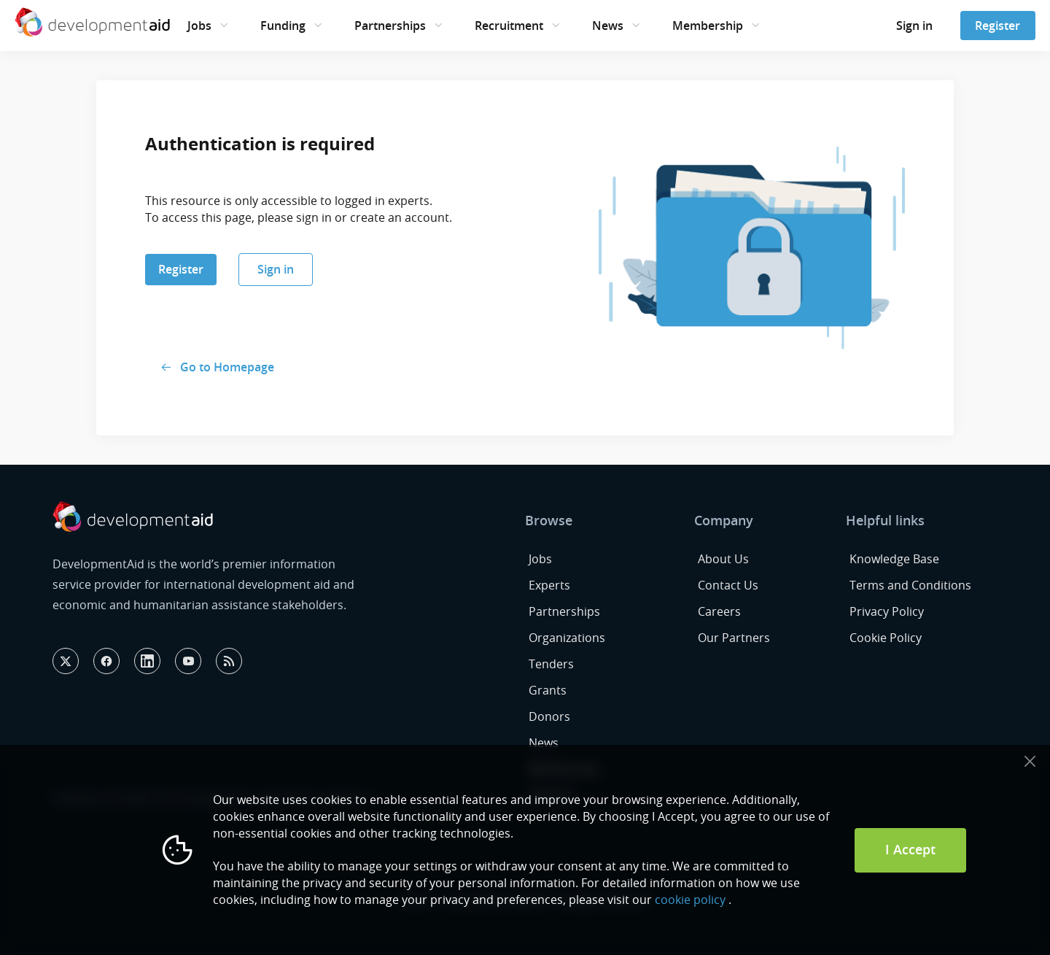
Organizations (567, 638)
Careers (719, 611)
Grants (548, 690)
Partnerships (390, 26)
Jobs (199, 26)
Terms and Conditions (910, 585)
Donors (549, 716)
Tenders (551, 664)
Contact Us (728, 585)
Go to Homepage (227, 367)
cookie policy (690, 900)
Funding (283, 26)
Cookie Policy (885, 638)
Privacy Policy (886, 611)
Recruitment (509, 26)
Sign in (914, 26)
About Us (723, 559)
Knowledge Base (894, 559)
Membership (707, 26)
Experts (549, 585)
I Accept (910, 849)
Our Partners (734, 638)
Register (997, 26)
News (607, 26)
